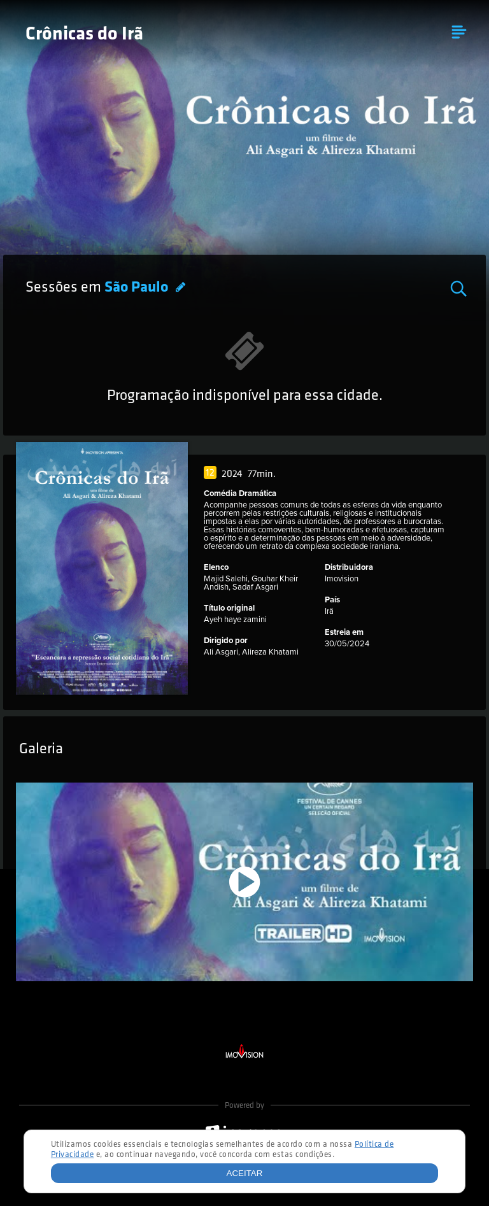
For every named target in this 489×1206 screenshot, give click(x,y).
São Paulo (137, 287)
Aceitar (245, 1173)
